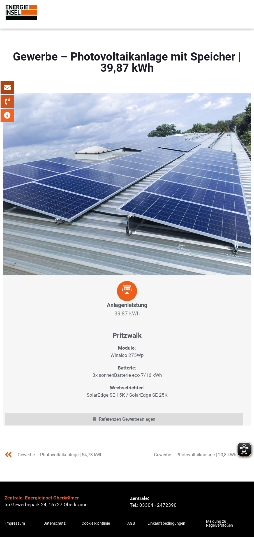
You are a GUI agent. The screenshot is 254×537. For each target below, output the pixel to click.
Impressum (15, 523)
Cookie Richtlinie (96, 523)
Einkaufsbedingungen (166, 523)
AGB (131, 523)
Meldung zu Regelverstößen (219, 523)
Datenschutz (54, 523)
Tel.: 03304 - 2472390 (153, 505)
